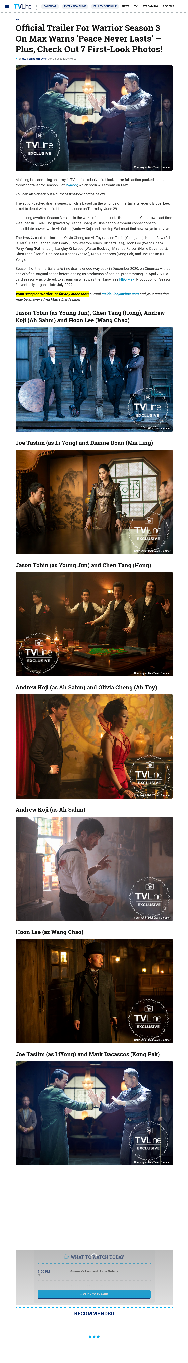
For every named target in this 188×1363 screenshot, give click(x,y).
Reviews (168, 6)
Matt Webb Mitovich (34, 58)
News (125, 6)
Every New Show (75, 6)
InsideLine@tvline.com (120, 294)
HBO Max (126, 279)
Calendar (50, 6)
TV (136, 6)
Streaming (150, 6)
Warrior (71, 185)
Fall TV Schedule (105, 6)
